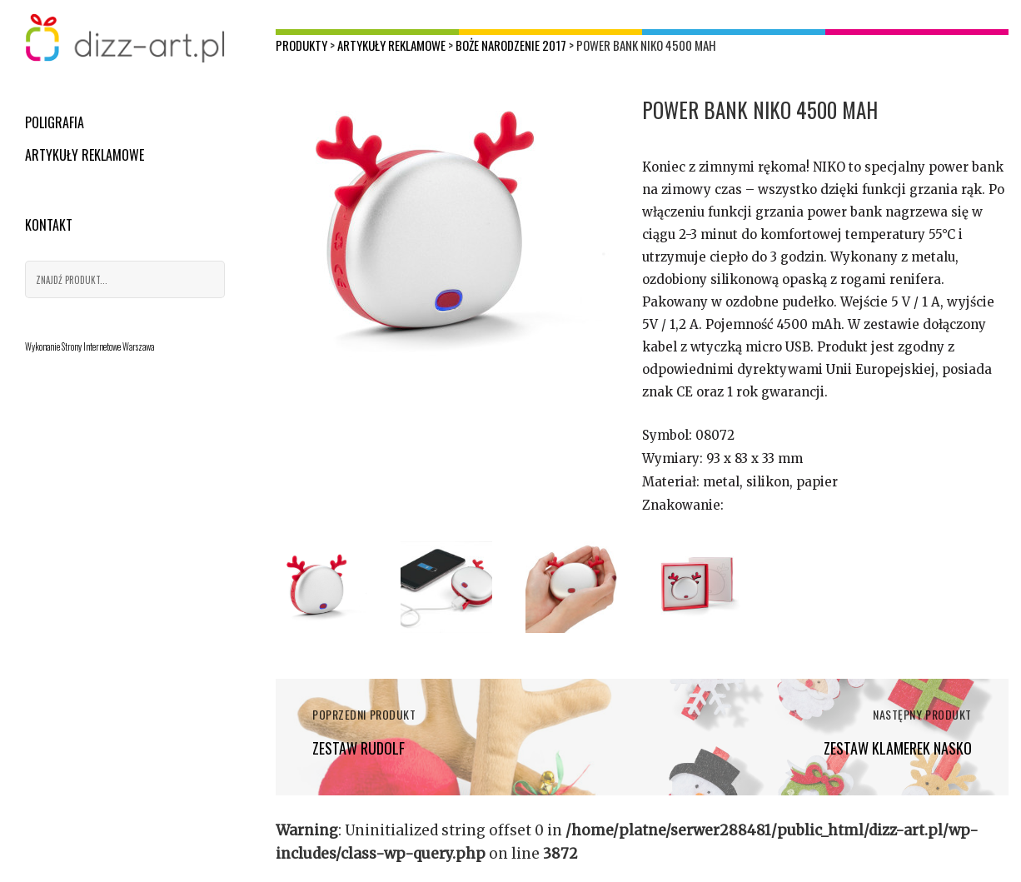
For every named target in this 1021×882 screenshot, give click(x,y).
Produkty (301, 45)
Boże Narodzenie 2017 (511, 45)
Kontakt (48, 225)
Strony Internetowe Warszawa (108, 346)
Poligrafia (54, 122)
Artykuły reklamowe (84, 155)
